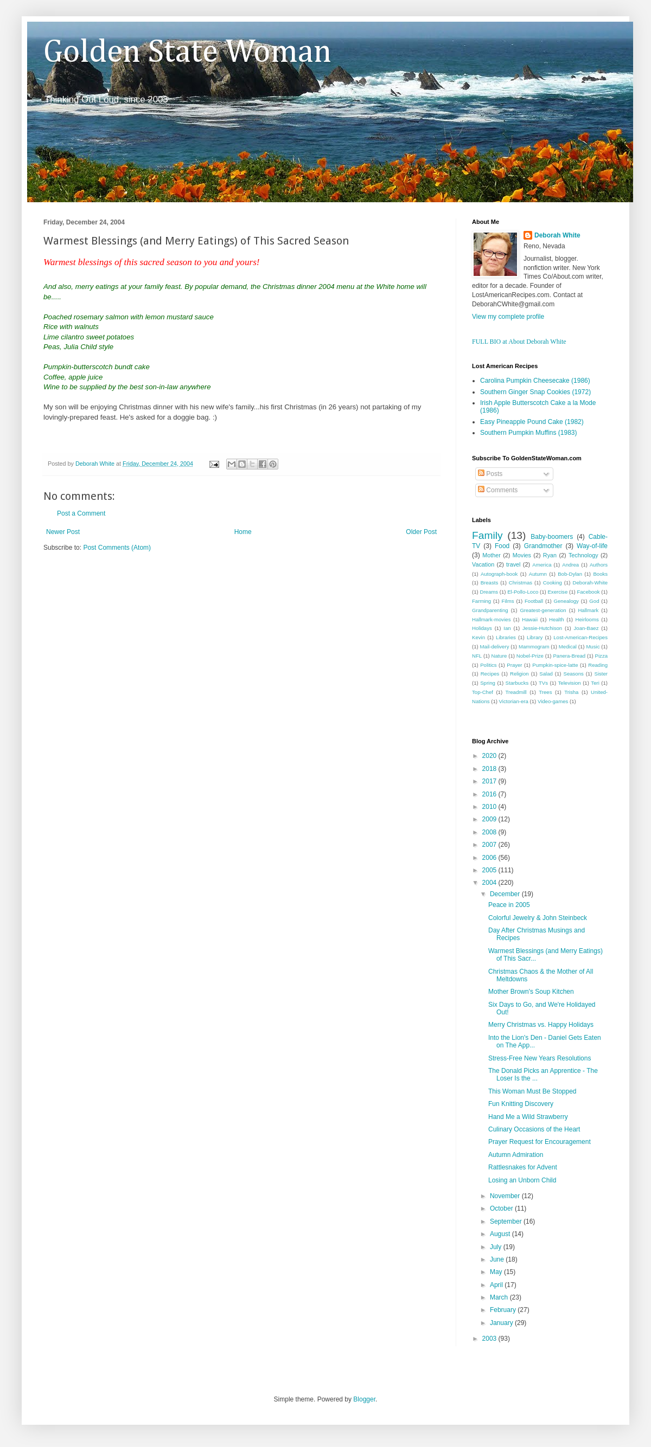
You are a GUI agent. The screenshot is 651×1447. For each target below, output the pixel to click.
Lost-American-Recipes (580, 637)
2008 (490, 832)
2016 (490, 794)
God (594, 601)
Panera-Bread (569, 656)
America (541, 565)
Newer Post (63, 532)
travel (513, 564)
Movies (522, 555)
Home (243, 532)
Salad (546, 674)
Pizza (601, 656)
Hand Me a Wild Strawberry (528, 1117)
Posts (490, 474)
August (501, 1234)
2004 (490, 882)
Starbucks (517, 683)
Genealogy (566, 601)
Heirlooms (587, 619)
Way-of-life (592, 546)
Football (534, 601)
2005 (490, 870)
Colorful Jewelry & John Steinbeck (537, 918)
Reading (598, 665)
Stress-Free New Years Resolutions (539, 1058)
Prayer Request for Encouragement (539, 1142)
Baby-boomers (552, 537)
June (498, 1259)
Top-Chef (482, 692)
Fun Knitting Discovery (520, 1104)
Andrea (570, 565)
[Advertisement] (170, 645)
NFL (477, 656)
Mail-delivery (494, 646)
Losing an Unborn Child (522, 1180)
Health (556, 619)
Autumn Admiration (515, 1155)
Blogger (364, 1399)
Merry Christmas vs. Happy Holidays (540, 1024)
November (506, 1196)
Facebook (588, 592)
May (497, 1272)
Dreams (489, 592)
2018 (490, 769)
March (500, 1297)
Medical (568, 646)
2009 (490, 819)
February (504, 1310)
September (507, 1221)
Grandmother (543, 546)
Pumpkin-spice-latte (555, 665)
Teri (595, 683)
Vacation (483, 564)
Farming (481, 601)
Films (508, 601)
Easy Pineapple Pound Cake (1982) (532, 422)
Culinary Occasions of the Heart (534, 1129)
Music (592, 646)
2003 (490, 1338)
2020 (490, 756)
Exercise (557, 592)
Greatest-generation (543, 610)
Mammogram (534, 646)
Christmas (520, 583)
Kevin (478, 637)
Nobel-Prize (530, 656)
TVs (543, 683)
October (502, 1208)
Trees (545, 692)
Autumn (538, 574)
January (502, 1323)
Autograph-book (499, 574)
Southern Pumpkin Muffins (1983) (528, 432)
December (506, 894)
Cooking (552, 583)
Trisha (571, 692)
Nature (499, 656)
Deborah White (557, 235)
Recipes (490, 674)
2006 (490, 857)
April (497, 1285)
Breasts (490, 583)
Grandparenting (490, 610)
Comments (498, 490)
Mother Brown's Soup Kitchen (531, 991)
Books (600, 574)
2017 (490, 781)
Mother (491, 555)
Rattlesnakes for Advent (522, 1167)
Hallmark (588, 610)
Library (534, 637)
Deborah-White (590, 583)
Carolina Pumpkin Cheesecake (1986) (535, 380)
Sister (601, 674)
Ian (506, 628)
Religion (519, 674)
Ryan (550, 555)
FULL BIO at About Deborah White (519, 341)
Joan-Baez (586, 628)
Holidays (482, 628)
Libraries (506, 637)
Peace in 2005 (509, 905)
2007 (490, 844)
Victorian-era (513, 701)
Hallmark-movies (491, 619)
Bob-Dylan (570, 574)
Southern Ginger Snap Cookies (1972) (535, 392)
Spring (487, 683)
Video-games (553, 701)
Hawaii (530, 619)
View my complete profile (508, 316)
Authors (599, 565)
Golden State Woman (187, 52)
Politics (488, 665)
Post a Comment (81, 513)
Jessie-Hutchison (542, 628)
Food (502, 546)
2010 (490, 807)
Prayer (514, 665)
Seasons (574, 674)
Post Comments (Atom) (117, 547)
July (496, 1247)
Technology (583, 555)
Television (569, 683)
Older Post (421, 532)
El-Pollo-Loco (522, 592)
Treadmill (516, 692)
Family (487, 535)
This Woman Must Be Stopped (532, 1091)
